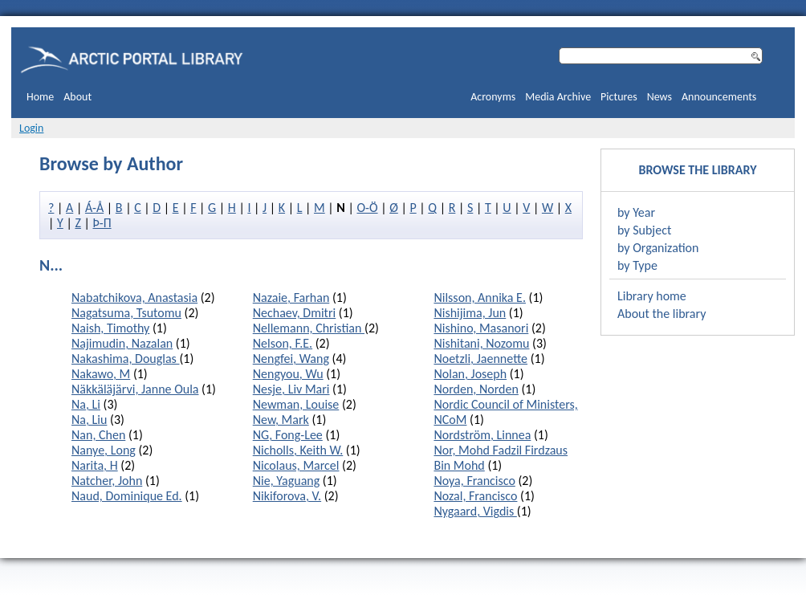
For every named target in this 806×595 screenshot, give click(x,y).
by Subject (644, 230)
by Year (636, 212)
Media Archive (558, 97)
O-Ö (366, 207)
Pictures (618, 97)
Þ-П (102, 222)
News (659, 97)
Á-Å (94, 207)
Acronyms (492, 97)
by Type (637, 265)
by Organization (657, 247)
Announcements (719, 97)
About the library (661, 313)
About (77, 97)
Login (31, 128)
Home (40, 97)
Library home (651, 296)
